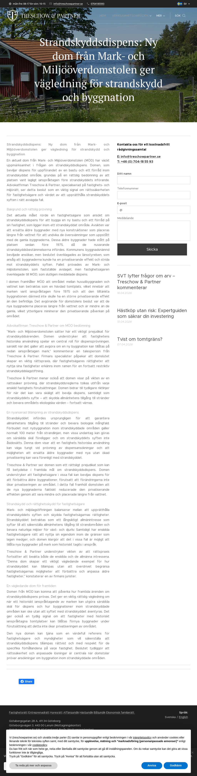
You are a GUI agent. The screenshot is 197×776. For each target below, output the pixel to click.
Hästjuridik (86, 712)
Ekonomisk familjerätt (120, 712)
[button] (180, 15)
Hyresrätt (56, 712)
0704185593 (97, 3)
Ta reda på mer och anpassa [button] (33, 765)
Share (26, 681)
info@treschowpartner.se (68, 3)
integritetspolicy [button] (142, 737)
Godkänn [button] (176, 765)
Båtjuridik (99, 712)
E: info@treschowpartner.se (139, 157)
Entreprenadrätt (38, 712)
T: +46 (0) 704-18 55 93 (135, 162)
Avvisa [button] (152, 765)
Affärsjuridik (71, 712)
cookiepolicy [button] (40, 745)
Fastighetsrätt (18, 712)
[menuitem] (106, 15)
